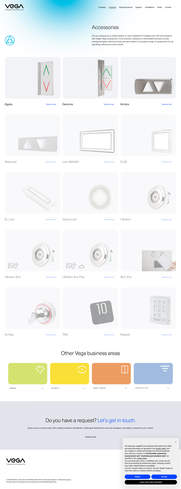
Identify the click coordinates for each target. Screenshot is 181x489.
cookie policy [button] (142, 458)
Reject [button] (137, 477)
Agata (8, 104)
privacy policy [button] (161, 449)
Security (55, 388)
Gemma (67, 104)
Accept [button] (164, 477)
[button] (176, 442)
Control (12, 388)
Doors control (99, 388)
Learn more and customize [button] (151, 482)
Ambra (124, 104)
